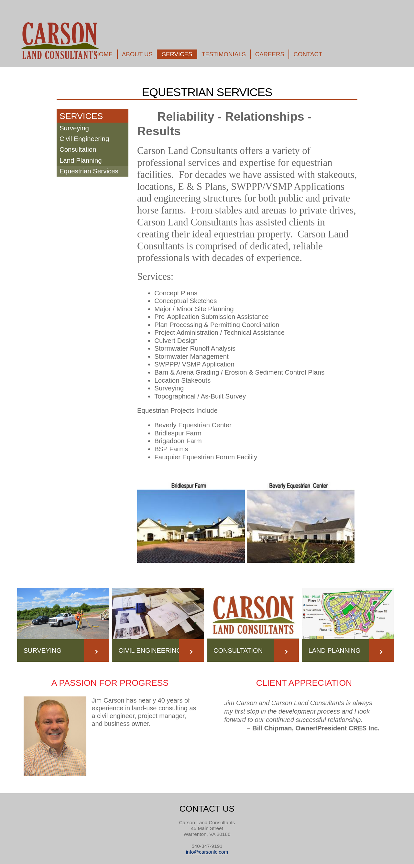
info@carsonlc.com (207, 852)
